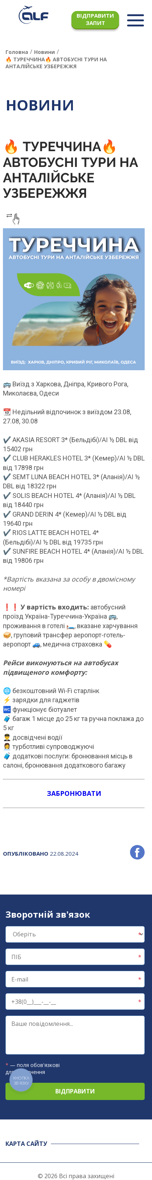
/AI (103, 439)
